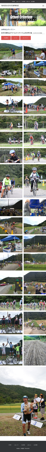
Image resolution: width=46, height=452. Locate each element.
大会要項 (6, 38)
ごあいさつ (18, 1)
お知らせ (28, 1)
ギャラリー (25, 38)
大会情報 (23, 1)
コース (15, 38)
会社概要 (33, 1)
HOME (13, 1)
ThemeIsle (26, 448)
